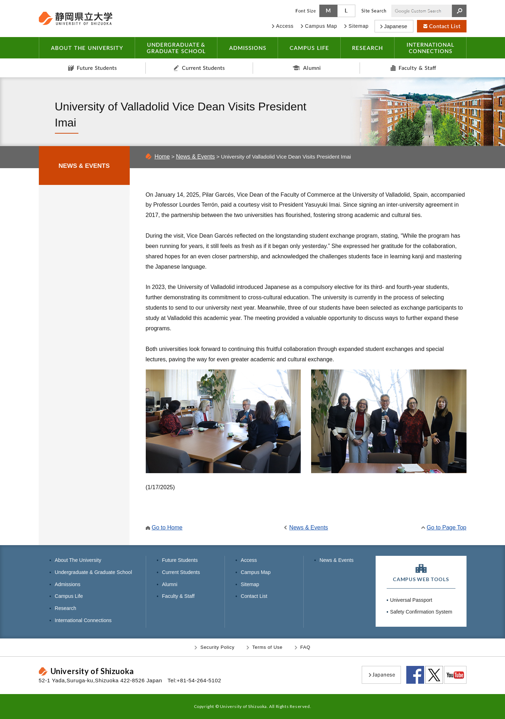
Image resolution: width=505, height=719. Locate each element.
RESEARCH (367, 47)
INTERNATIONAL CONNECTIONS (430, 47)
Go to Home (167, 527)
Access (249, 560)
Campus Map (256, 572)
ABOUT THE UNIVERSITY (87, 47)
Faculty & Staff (413, 67)
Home (162, 156)
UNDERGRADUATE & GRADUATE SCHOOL (176, 47)
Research (65, 608)
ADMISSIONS (247, 47)
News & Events (195, 156)
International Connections (83, 620)
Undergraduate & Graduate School (93, 572)
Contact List (254, 596)
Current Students (199, 67)
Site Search (374, 11)
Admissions (68, 584)
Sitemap (250, 584)
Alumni (306, 67)
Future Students (92, 67)
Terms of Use (267, 647)
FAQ (305, 647)
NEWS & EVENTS (83, 165)
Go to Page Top (446, 527)
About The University (78, 560)
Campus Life (69, 596)
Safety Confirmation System (421, 612)
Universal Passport (411, 600)
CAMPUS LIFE (309, 47)
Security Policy (217, 647)
